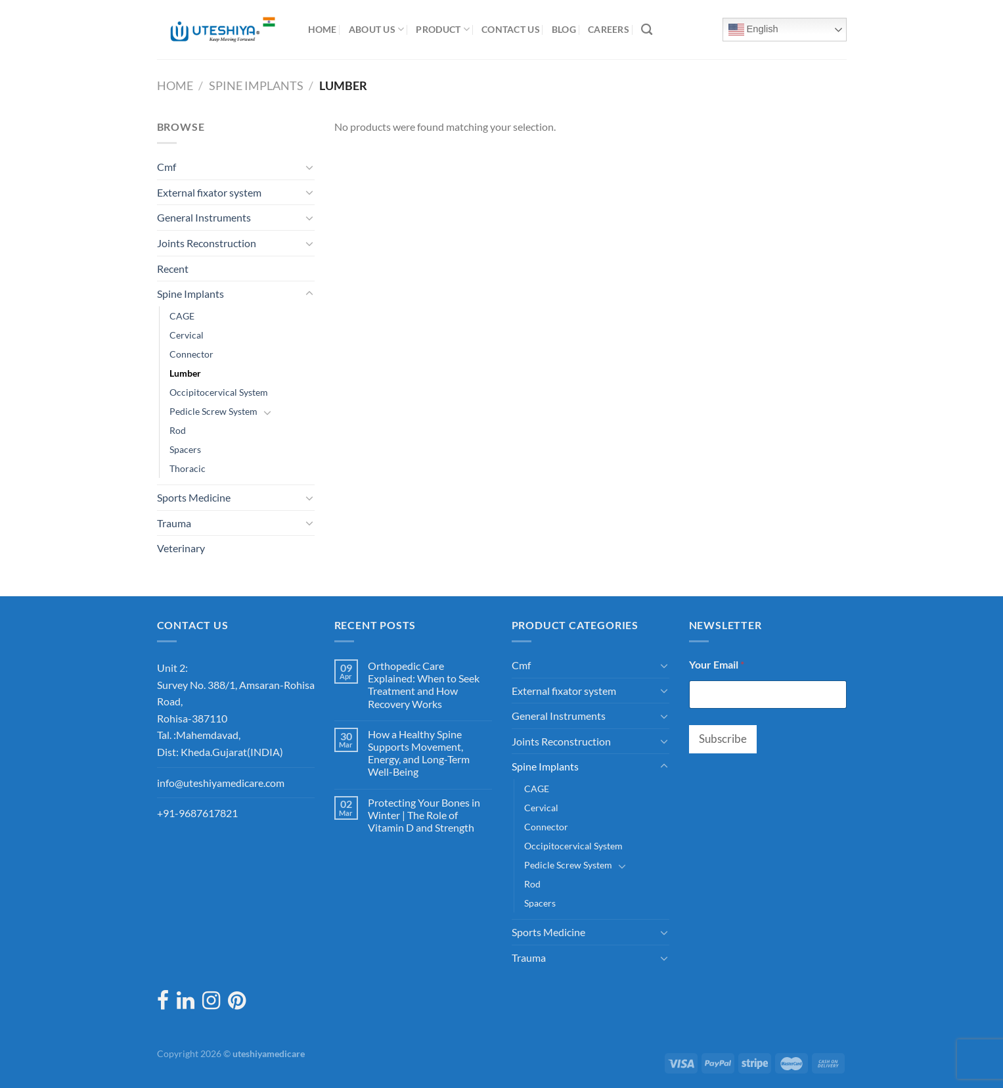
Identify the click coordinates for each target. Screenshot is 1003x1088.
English (753, 29)
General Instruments (204, 217)
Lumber (185, 373)
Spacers (185, 449)
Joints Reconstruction (206, 243)
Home (322, 29)
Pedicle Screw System (213, 411)
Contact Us (510, 29)
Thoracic (187, 468)
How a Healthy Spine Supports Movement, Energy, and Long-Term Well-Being (419, 753)
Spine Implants (256, 85)
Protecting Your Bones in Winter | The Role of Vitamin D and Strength (424, 815)
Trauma (174, 523)
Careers (608, 29)
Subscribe (723, 738)
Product (443, 29)
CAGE (181, 315)
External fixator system (209, 192)
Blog (564, 29)
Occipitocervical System (218, 392)
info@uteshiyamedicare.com (220, 782)
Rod (177, 430)
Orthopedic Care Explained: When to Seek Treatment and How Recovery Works (423, 684)
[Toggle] (309, 167)
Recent (173, 268)
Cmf (166, 166)
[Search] (646, 29)
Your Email (716, 664)
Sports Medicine (194, 497)
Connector (191, 354)
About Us (377, 29)
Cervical (186, 335)
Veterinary (181, 548)
